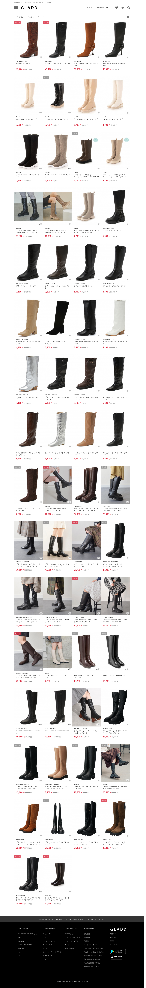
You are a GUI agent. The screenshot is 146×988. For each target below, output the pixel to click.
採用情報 (87, 937)
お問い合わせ (69, 948)
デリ (44, 959)
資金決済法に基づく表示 (92, 963)
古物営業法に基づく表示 (92, 959)
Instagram (113, 937)
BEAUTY (21, 948)
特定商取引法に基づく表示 (93, 955)
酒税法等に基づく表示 (91, 966)
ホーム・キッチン (49, 941)
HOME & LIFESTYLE (25, 945)
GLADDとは (69, 934)
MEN (19, 937)
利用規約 (87, 941)
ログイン (89, 7)
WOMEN (21, 941)
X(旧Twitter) (114, 934)
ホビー (45, 948)
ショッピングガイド (71, 941)
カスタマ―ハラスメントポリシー (95, 952)
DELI (19, 955)
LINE (112, 941)
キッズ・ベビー (48, 945)
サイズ (29, 17)
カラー (39, 17)
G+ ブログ (113, 944)
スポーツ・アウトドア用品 (52, 952)
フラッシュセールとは (72, 937)
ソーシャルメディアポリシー (93, 948)
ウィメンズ (47, 934)
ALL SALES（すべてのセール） (28, 934)
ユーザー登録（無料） (102, 7)
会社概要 (87, 934)
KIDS (19, 952)
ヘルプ (67, 945)
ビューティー (47, 955)
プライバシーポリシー (91, 945)
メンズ (45, 937)
